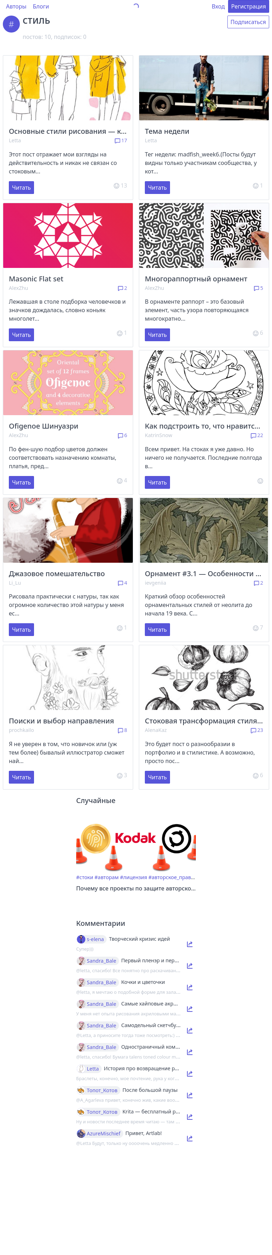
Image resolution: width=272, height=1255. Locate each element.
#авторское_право (171, 877)
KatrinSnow (158, 435)
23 (257, 730)
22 (257, 435)
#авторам (107, 877)
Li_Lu (15, 582)
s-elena (95, 939)
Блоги (41, 6)
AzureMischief (103, 1133)
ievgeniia (155, 582)
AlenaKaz (156, 730)
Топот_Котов (102, 1090)
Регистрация (248, 6)
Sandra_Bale (101, 961)
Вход (218, 6)
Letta (15, 140)
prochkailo (21, 730)
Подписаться (248, 22)
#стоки (84, 877)
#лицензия (133, 877)
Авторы (16, 6)
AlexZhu (18, 288)
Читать (21, 187)
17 (121, 140)
